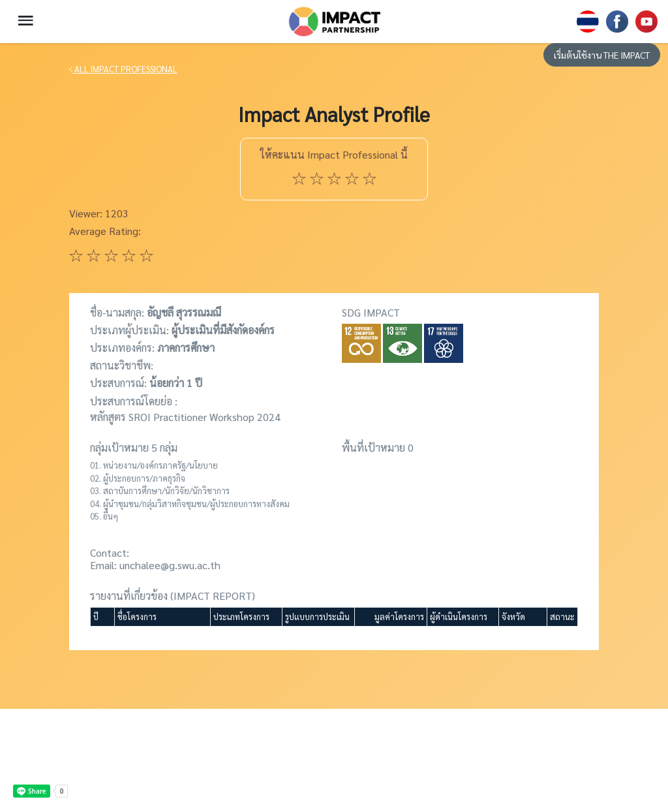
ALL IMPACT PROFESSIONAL (123, 68)
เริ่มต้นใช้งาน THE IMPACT (602, 55)
